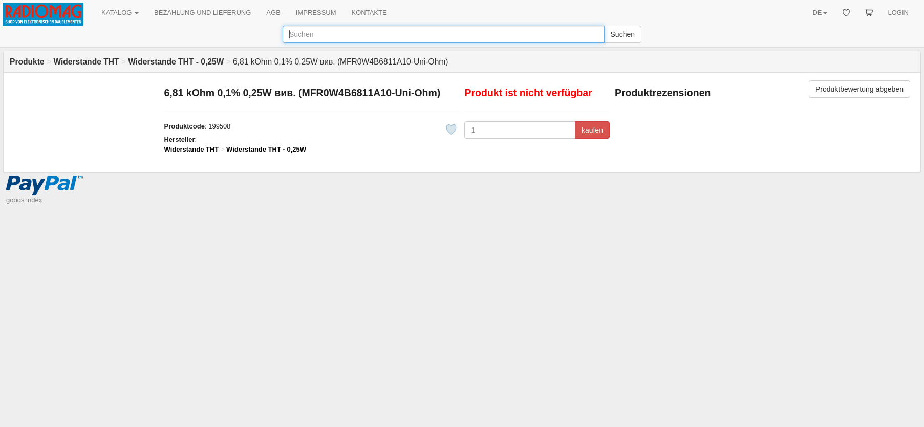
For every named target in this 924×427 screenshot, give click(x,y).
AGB (273, 12)
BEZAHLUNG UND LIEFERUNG (202, 12)
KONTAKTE (369, 12)
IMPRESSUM (316, 12)
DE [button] (819, 12)
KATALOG (120, 12)
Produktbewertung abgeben (859, 89)
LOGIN (898, 12)
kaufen (592, 130)
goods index (24, 200)
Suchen (623, 34)
